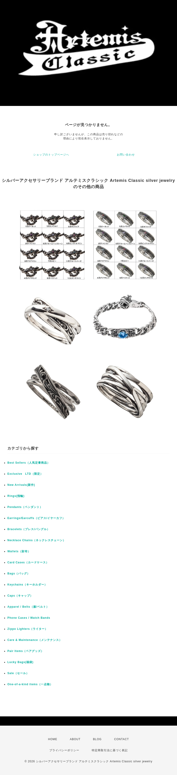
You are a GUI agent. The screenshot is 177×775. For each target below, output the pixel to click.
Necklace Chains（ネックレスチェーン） (36, 540)
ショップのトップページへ (51, 154)
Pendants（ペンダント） (25, 507)
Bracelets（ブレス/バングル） (28, 529)
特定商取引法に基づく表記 (110, 750)
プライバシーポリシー (64, 750)
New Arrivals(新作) (21, 485)
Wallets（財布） (19, 551)
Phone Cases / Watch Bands (28, 617)
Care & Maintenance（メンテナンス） (34, 640)
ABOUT (75, 739)
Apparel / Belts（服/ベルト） (28, 606)
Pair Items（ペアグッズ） (25, 651)
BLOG (97, 739)
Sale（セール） (18, 673)
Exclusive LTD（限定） (25, 473)
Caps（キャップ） (20, 595)
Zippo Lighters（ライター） (27, 629)
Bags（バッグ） (18, 573)
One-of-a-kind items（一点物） (30, 684)
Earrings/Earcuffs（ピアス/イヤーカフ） (36, 518)
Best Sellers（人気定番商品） (28, 462)
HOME (52, 739)
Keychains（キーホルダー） (27, 584)
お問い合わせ (126, 154)
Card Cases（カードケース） (28, 562)
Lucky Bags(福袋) (20, 662)
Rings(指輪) (15, 496)
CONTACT (121, 739)
